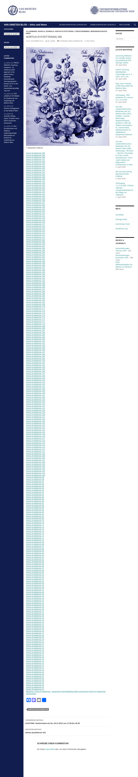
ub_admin (51, 41)
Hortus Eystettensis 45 (35, 594)
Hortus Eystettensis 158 (35, 350)
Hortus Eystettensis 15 (35, 659)
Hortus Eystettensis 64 (35, 553)
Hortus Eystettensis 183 (35, 298)
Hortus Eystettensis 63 (35, 555)
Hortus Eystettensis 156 (35, 354)
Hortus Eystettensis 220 (35, 218)
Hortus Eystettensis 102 (35, 471)
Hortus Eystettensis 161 (35, 343)
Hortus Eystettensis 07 (35, 676)
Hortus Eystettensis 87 (35, 503)
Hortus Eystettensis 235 (35, 185)
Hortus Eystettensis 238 (35, 179)
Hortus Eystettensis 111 (35, 451)
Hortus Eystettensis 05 (35, 681)
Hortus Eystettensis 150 (35, 367)
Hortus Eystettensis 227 (35, 203)
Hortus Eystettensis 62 (35, 557)
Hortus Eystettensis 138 (35, 393)
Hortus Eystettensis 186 (35, 291)
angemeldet (50, 749)
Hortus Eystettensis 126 (35, 419)
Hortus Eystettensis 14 (35, 661)
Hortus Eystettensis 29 (35, 629)
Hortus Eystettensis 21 (35, 646)
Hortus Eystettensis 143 (35, 382)
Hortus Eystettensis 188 (35, 287)
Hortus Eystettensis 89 (35, 499)
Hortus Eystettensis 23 (35, 642)
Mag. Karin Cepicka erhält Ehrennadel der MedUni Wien (124, 86)
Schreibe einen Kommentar (71, 41)
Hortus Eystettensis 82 (35, 514)
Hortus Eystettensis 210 (35, 240)
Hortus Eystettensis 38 (35, 609)
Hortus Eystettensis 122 (35, 428)
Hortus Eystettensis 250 (35, 153)
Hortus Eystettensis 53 (35, 577)
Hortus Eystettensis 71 (35, 538)
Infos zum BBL (124, 24)
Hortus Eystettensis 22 (35, 644)
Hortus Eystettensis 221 (35, 216)
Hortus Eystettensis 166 (35, 333)
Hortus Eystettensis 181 (35, 302)
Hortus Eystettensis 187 (35, 289)
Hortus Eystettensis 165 (35, 335)
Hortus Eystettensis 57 (35, 568)
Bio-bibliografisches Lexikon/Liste (73, 24)
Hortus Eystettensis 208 (35, 244)
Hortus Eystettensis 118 (35, 436)
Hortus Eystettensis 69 (35, 542)
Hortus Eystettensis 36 (35, 614)
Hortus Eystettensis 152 (35, 363)
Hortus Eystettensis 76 (35, 527)
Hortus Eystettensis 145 (35, 378)
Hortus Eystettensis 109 (35, 456)
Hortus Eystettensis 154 (35, 359)
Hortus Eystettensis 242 (35, 170)
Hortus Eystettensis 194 (35, 274)
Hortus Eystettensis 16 (35, 657)
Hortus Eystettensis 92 (35, 493)
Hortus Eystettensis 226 (35, 205)
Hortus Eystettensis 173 (35, 317)
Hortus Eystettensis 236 (35, 183)
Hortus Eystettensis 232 (35, 192)
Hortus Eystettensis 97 (35, 482)
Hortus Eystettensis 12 (35, 666)
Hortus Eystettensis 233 (35, 190)
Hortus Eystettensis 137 (35, 395)
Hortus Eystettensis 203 (35, 255)
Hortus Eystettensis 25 (35, 637)
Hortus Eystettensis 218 (35, 222)
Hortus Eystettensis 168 (35, 328)
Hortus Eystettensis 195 (35, 272)
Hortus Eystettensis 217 (35, 224)
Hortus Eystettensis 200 (35, 261)
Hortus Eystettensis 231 (35, 194)
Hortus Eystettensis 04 (35, 683)
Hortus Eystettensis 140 (35, 389)
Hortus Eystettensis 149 (35, 369)
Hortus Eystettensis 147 (35, 374)
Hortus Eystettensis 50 (35, 583)
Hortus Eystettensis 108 (35, 458)
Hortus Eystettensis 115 (35, 443)
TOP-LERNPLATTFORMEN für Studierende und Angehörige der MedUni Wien (11, 98)
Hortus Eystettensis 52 (35, 579)
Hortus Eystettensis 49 (35, 586)
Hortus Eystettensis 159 (35, 348)
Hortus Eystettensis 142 (35, 384)
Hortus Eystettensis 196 (35, 270)
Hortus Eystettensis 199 (35, 263)
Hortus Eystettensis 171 (35, 322)
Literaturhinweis (82, 31)
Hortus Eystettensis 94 (35, 488)
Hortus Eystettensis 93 (35, 490)
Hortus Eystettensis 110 (35, 454)
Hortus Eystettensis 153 (35, 361)
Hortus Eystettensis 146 (35, 376)
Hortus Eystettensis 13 (35, 663)
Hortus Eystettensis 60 (35, 562)
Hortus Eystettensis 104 (35, 467)
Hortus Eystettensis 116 (35, 441)
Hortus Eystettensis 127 (35, 417)
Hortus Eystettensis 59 (35, 564)
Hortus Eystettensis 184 (35, 296)
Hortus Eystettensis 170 (35, 324)
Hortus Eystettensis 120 (35, 432)
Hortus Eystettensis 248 (35, 157)
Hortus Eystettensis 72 (35, 536)
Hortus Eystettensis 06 (35, 678)
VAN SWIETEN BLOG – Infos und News (25, 24)
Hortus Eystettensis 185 (35, 294)
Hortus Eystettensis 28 (35, 631)
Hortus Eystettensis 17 (35, 655)
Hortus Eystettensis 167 (35, 330)
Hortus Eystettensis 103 (35, 469)
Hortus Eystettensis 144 (35, 380)
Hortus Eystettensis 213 (35, 233)
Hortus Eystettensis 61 (35, 560)
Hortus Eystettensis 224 (35, 209)
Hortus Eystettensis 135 (35, 400)
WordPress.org (122, 229)
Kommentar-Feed (123, 224)
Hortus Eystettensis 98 (35, 480)
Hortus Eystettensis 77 (35, 525)
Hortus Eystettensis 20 (35, 648)
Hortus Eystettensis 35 (35, 616)
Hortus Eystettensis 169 (35, 326)
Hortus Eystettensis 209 (35, 242)
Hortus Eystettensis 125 (35, 421)
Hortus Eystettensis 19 (35, 650)
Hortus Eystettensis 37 (35, 612)
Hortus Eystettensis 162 (35, 341)
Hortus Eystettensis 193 (35, 276)
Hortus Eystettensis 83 (35, 512)
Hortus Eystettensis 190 (35, 283)
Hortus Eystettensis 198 (35, 265)
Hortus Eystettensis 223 (35, 211)
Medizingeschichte (99, 31)
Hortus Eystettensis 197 (35, 268)
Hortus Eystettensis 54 (35, 575)
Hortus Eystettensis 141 (35, 387)
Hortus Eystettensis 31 (35, 625)
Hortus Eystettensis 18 (35, 653)
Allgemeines (31, 31)
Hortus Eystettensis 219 (35, 220)
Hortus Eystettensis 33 (35, 620)
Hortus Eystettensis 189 (35, 285)
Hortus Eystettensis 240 (35, 175)
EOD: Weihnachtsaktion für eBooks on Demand (124, 264)
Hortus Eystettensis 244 (35, 166)
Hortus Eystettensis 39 (35, 607)
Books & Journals (46, 31)
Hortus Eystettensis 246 (35, 162)
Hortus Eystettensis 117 (35, 438)
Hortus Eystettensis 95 (35, 486)
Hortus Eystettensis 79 (35, 521)
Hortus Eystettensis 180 (35, 304)
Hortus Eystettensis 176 (35, 311)
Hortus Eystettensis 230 (35, 196)
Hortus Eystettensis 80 (35, 518)
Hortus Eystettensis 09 (35, 672)
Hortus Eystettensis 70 (35, 540)
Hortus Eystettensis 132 (35, 406)
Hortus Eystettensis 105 (35, 464)
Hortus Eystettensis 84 (35, 510)
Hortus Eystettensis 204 (35, 252)
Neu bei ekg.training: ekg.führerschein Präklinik (124, 174)
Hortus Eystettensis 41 (35, 603)
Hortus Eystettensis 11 (35, 668)
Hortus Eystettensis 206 (35, 248)
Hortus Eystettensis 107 (35, 460)
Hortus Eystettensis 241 (35, 172)
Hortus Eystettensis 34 (35, 618)
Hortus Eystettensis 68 (35, 544)
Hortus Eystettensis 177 (35, 309)
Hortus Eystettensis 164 (35, 337)
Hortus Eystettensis (64, 31)
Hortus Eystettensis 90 (35, 497)
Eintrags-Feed (121, 219)
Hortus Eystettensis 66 (35, 549)
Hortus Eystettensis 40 (35, 605)
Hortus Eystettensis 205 (35, 250)
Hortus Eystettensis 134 (35, 402)
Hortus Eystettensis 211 (35, 237)
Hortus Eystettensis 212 (35, 235)
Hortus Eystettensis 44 (35, 596)
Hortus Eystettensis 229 (35, 199)
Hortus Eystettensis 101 (35, 473)
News (28, 33)
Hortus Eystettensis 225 (35, 207)
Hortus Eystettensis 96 (35, 484)
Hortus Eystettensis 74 (35, 531)
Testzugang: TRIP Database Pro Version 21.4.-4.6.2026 (124, 97)
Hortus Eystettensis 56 (35, 570)
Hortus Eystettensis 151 (35, 365)
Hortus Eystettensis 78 (35, 523)
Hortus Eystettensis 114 (35, 445)
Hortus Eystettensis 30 (35, 627)
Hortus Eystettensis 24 (35, 640)
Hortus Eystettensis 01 (35, 689)
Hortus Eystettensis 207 (35, 246)
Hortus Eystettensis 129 (35, 412)
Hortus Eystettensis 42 (35, 601)
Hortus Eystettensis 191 (35, 281)
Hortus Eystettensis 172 (35, 320)
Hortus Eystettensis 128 (35, 415)
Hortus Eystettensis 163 (35, 339)
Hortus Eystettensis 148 (35, 371)
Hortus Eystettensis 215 (35, 229)
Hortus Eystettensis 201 (35, 259)
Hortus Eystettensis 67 (35, 547)
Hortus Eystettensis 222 (35, 214)
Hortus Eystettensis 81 (35, 516)
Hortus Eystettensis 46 (35, 592)
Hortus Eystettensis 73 (35, 534)
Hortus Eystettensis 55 (35, 573)
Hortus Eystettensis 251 (67, 731)
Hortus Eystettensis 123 (35, 425)
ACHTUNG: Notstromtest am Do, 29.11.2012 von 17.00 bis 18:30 (67, 721)
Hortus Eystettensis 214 (35, 231)
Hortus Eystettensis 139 (35, 391)
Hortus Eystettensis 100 (35, 475)
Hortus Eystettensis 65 (35, 551)
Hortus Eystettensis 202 (35, 257)
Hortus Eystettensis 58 (35, 566)
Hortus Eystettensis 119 (35, 434)
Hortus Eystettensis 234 (35, 188)
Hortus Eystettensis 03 (35, 685)
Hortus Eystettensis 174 (35, 315)
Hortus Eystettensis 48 (35, 588)
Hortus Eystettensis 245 (35, 164)
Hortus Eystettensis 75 (35, 529)
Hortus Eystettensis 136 (35, 397)
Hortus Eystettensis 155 (35, 356)
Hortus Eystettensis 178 (35, 307)
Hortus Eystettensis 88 (35, 501)
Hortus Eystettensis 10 (35, 670)
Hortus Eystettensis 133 (35, 404)
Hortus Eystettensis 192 (35, 278)
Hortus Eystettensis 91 (35, 495)
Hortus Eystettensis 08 (35, 674)
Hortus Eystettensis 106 (35, 462)
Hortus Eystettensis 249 (35, 155)
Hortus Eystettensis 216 (35, 227)
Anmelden (120, 215)
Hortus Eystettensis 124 (35, 423)
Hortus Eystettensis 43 (35, 599)
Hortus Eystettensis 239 (35, 177)
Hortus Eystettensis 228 (35, 201)
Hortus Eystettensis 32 (35, 622)
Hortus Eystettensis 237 (35, 181)
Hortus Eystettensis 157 (35, 352)
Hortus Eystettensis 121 (35, 430)
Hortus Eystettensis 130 (35, 410)
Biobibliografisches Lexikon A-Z (103, 24)
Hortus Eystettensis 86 (35, 506)
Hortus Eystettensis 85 (35, 508)
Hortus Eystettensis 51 (35, 581)
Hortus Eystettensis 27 (35, 633)
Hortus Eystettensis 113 (35, 447)
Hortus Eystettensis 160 (35, 346)
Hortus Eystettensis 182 (35, 300)
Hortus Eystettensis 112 (35, 449)
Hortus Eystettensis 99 (35, 477)
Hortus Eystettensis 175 (35, 313)
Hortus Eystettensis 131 (35, 408)
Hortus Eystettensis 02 (35, 687)
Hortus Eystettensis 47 (35, 590)
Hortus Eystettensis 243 (35, 168)
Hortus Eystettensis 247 (35, 159)
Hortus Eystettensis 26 (35, 635)
